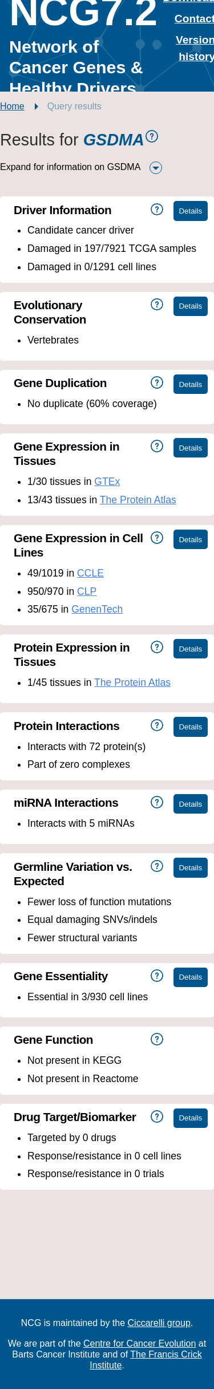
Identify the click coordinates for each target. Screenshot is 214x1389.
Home (12, 106)
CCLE (90, 573)
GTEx (107, 481)
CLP (86, 591)
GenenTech (97, 609)
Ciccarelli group (159, 1323)
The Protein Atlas (138, 500)
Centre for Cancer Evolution (139, 1343)
